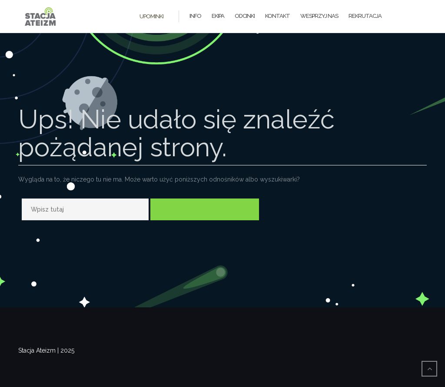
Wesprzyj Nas (319, 16)
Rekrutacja (365, 16)
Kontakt (277, 16)
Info (195, 16)
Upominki (151, 16)
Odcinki (245, 16)
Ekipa (218, 16)
